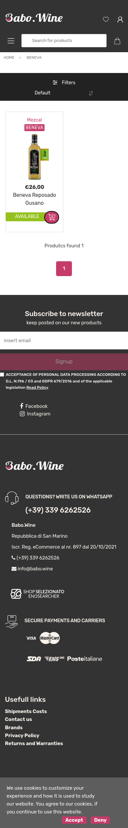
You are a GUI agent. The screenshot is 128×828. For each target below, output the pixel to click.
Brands (13, 725)
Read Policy (37, 384)
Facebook (34, 404)
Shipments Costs (26, 709)
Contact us (18, 717)
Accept (74, 817)
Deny (100, 817)
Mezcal (34, 117)
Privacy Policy (22, 733)
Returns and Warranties (34, 741)
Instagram (35, 411)
